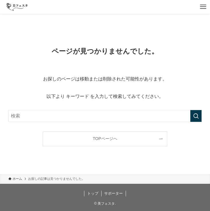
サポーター (113, 193)
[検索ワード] (104, 116)
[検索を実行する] (196, 116)
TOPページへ (105, 138)
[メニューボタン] (203, 7)
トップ (92, 193)
